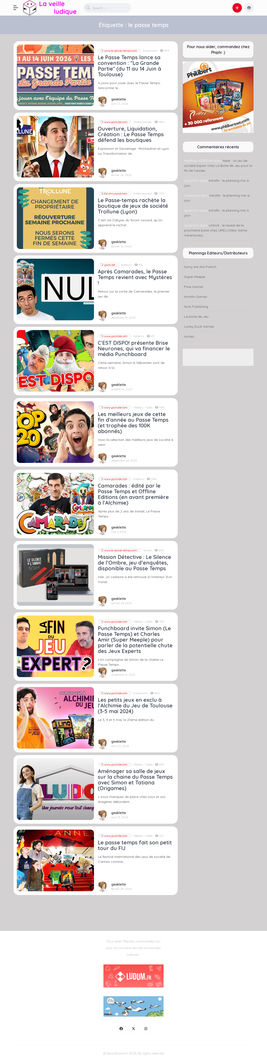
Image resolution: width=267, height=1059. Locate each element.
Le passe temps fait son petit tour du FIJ (135, 845)
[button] (18, 8)
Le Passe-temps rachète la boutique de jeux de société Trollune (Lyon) (133, 205)
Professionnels (143, 122)
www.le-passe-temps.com (120, 50)
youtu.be (109, 265)
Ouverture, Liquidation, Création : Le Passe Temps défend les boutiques (131, 134)
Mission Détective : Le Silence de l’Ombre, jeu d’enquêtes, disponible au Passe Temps (134, 562)
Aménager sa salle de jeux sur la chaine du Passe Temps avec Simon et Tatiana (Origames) (135, 779)
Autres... (190, 336)
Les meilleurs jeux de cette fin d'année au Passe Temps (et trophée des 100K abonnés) (133, 422)
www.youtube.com (115, 122)
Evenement (150, 50)
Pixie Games (193, 287)
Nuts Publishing (196, 306)
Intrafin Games (195, 296)
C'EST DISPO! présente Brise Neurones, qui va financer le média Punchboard (134, 348)
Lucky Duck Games (199, 326)
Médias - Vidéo (143, 407)
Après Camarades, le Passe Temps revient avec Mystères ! (135, 277)
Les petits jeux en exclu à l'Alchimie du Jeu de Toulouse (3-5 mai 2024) (135, 705)
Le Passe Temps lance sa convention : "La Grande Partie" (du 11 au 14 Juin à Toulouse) (129, 65)
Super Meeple (194, 277)
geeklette (118, 99)
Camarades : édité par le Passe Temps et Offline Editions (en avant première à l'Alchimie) (133, 494)
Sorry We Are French (200, 267)
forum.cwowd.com (115, 193)
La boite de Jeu (196, 316)
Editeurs (126, 265)
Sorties (147, 550)
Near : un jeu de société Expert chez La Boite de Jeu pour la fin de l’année (218, 165)
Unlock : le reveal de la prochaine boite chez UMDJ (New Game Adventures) (215, 230)
